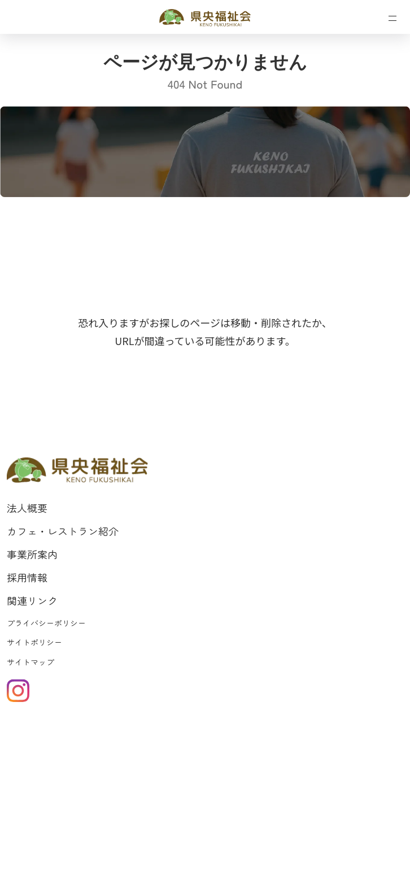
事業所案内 (32, 554)
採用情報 (27, 577)
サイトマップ (30, 662)
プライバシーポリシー (46, 623)
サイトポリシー (34, 642)
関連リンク (32, 600)
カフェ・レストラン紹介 (63, 531)
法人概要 (27, 507)
